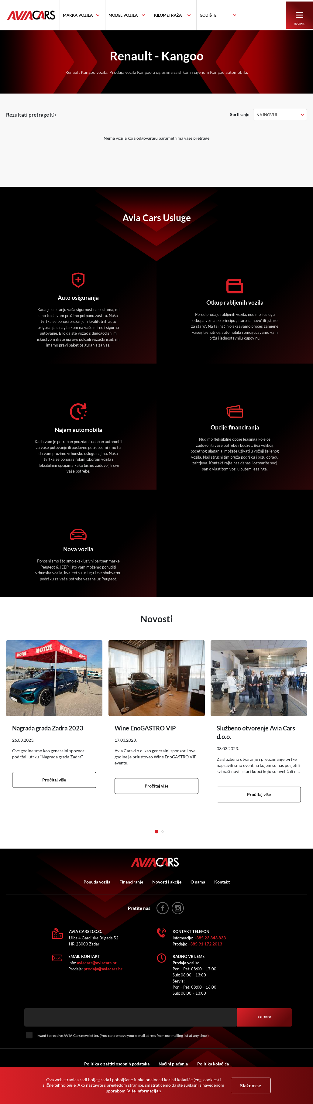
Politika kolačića (213, 1063)
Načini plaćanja (173, 1063)
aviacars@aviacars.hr (97, 962)
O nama (198, 881)
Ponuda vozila (97, 881)
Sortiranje (239, 114)
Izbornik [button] (299, 18)
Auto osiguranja (78, 298)
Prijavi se (264, 1017)
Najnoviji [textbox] (266, 114)
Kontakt (222, 881)
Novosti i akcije (166, 881)
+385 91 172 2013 (205, 943)
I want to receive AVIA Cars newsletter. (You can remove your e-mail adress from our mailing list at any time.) (122, 1035)
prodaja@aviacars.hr (103, 968)
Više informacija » (143, 1090)
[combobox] (90, 15)
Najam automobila (78, 430)
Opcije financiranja (235, 427)
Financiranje (131, 881)
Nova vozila (78, 549)
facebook (162, 908)
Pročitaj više (54, 779)
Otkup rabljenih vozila (234, 302)
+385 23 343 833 (210, 937)
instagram (178, 908)
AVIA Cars (36, 15)
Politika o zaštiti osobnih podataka (117, 1063)
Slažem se (250, 1085)
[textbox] (85, 15)
